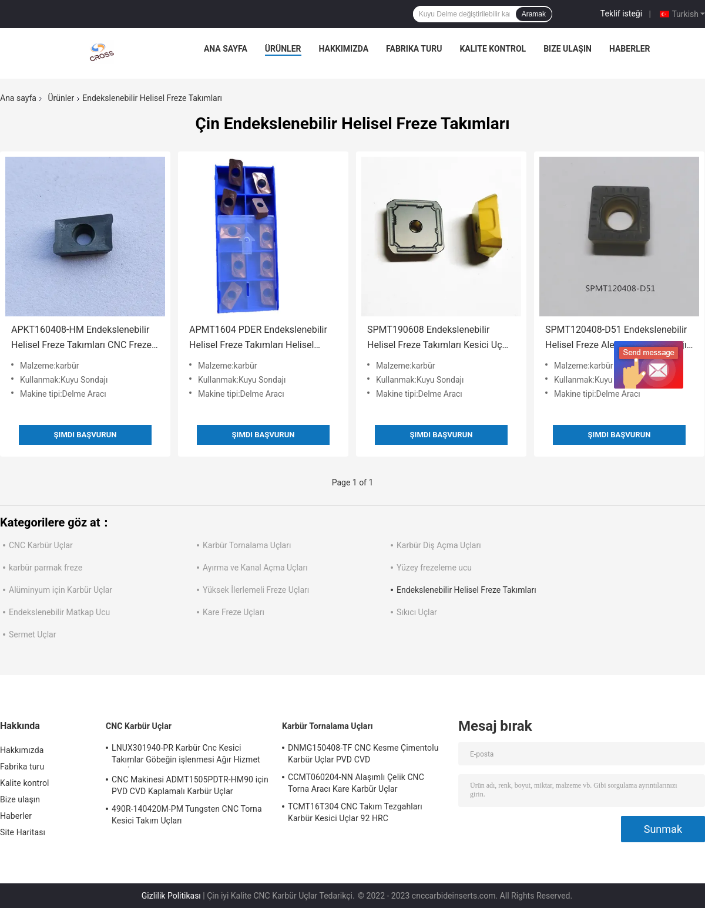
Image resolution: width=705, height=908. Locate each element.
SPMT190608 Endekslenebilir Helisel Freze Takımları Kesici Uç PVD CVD (434, 338)
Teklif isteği (621, 13)
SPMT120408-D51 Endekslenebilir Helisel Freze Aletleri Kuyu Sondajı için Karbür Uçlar (616, 338)
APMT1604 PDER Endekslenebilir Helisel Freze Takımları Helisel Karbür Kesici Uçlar (258, 338)
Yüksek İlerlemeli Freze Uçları (256, 590)
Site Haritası (22, 832)
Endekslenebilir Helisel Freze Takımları (466, 590)
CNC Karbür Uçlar (41, 545)
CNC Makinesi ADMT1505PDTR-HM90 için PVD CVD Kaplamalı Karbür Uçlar (190, 785)
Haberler (629, 48)
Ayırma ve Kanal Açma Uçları (255, 567)
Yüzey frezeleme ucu (434, 567)
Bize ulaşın (567, 48)
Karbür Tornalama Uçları (247, 545)
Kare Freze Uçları (233, 612)
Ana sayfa (225, 48)
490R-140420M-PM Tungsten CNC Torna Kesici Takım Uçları (187, 814)
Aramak (534, 14)
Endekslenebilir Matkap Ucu (59, 612)
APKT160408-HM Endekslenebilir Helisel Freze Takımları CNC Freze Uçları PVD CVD (81, 338)
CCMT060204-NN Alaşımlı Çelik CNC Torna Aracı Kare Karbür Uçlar (356, 783)
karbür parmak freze (45, 567)
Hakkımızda (344, 48)
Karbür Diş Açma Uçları (439, 545)
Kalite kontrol (492, 48)
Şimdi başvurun (85, 434)
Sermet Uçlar (32, 634)
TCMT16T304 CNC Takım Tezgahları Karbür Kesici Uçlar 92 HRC (355, 812)
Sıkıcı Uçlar (417, 612)
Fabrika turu (414, 48)
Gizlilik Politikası (171, 895)
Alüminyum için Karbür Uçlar (60, 590)
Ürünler (283, 48)
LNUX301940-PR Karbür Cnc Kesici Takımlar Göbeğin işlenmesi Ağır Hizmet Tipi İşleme (186, 755)
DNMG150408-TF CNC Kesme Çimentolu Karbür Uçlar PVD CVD (363, 753)
